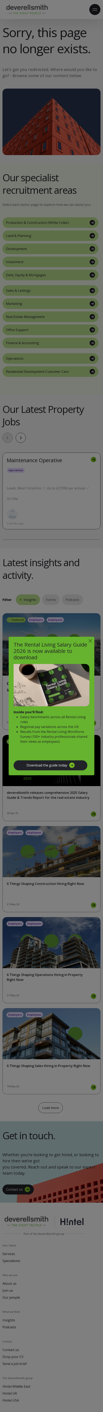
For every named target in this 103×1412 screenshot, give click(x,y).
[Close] (90, 640)
